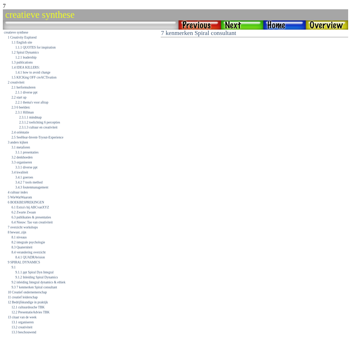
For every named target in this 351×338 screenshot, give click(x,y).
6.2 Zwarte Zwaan (23, 212)
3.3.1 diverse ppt (26, 167)
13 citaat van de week (22, 317)
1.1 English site (21, 42)
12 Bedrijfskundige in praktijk (28, 302)
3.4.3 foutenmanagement (31, 187)
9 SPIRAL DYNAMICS (24, 262)
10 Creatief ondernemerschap (27, 292)
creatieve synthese (16, 32)
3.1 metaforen (20, 147)
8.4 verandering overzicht (28, 252)
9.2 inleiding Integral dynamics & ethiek (38, 282)
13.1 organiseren (22, 322)
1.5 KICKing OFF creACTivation (33, 77)
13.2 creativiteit (21, 327)
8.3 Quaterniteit (21, 247)
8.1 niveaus (19, 237)
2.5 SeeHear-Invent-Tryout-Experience (37, 137)
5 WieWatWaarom (20, 197)
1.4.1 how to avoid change (32, 72)
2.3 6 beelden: (20, 107)
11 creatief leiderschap (23, 297)
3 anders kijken (18, 142)
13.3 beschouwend (23, 332)
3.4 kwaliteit (19, 172)
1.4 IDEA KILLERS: (25, 67)
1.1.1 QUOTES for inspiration (35, 47)
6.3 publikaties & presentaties (31, 217)
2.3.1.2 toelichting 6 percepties (39, 122)
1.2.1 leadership (25, 57)
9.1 (13, 267)
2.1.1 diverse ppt (26, 92)
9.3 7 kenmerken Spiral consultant (34, 287)
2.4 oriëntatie (20, 132)
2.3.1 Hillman (24, 112)
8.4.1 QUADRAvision (30, 257)
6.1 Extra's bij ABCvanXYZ (30, 207)
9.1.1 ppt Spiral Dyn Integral (34, 272)
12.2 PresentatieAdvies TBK (30, 312)
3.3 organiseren (21, 162)
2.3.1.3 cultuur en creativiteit (38, 127)
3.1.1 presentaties (26, 152)
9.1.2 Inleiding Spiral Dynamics (36, 277)
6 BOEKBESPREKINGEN (26, 202)
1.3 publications (22, 62)
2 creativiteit (16, 82)
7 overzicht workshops (23, 227)
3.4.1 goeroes (24, 177)
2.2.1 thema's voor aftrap (31, 102)
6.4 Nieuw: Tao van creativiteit (31, 222)
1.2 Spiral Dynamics (24, 52)
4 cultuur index (18, 192)
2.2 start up (18, 97)
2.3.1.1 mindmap (30, 117)
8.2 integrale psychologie (28, 242)
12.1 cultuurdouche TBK (28, 307)
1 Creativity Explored (22, 37)
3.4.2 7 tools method (28, 182)
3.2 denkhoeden (21, 157)
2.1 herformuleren (23, 87)
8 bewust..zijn (17, 232)
